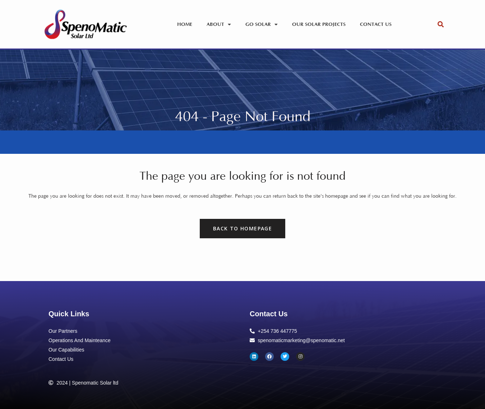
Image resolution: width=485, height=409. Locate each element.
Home (184, 24)
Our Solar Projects (319, 24)
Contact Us (376, 24)
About (219, 24)
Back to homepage (242, 228)
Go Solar (261, 24)
